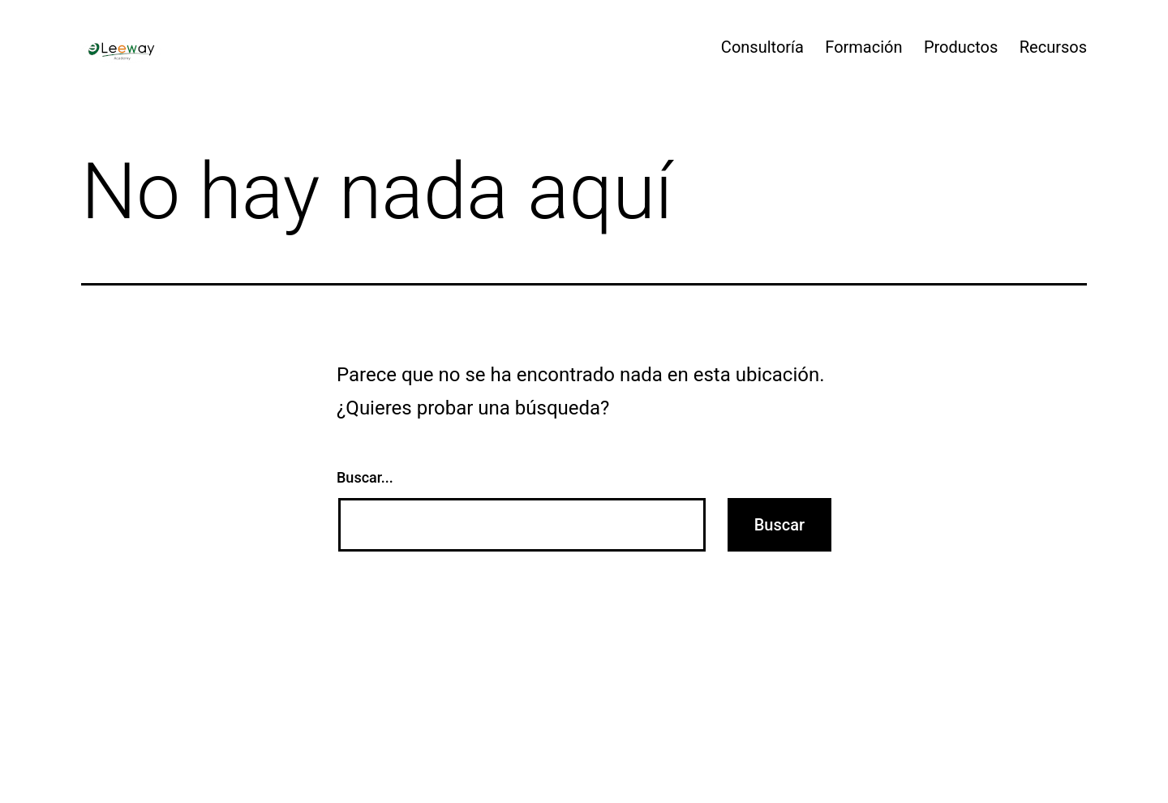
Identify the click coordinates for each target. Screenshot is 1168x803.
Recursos (1053, 47)
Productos (961, 47)
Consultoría (762, 47)
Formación (863, 47)
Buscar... (365, 477)
